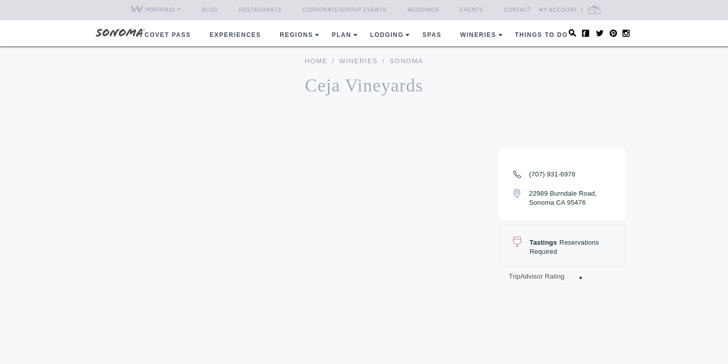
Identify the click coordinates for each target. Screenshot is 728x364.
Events (471, 10)
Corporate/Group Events (344, 10)
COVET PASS (168, 34)
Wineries (478, 34)
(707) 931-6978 (552, 174)
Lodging (387, 34)
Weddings (423, 10)
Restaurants (260, 10)
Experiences (235, 34)
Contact (518, 10)
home (316, 61)
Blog (210, 10)
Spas (431, 34)
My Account (576, 10)
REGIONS (296, 34)
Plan (341, 34)
